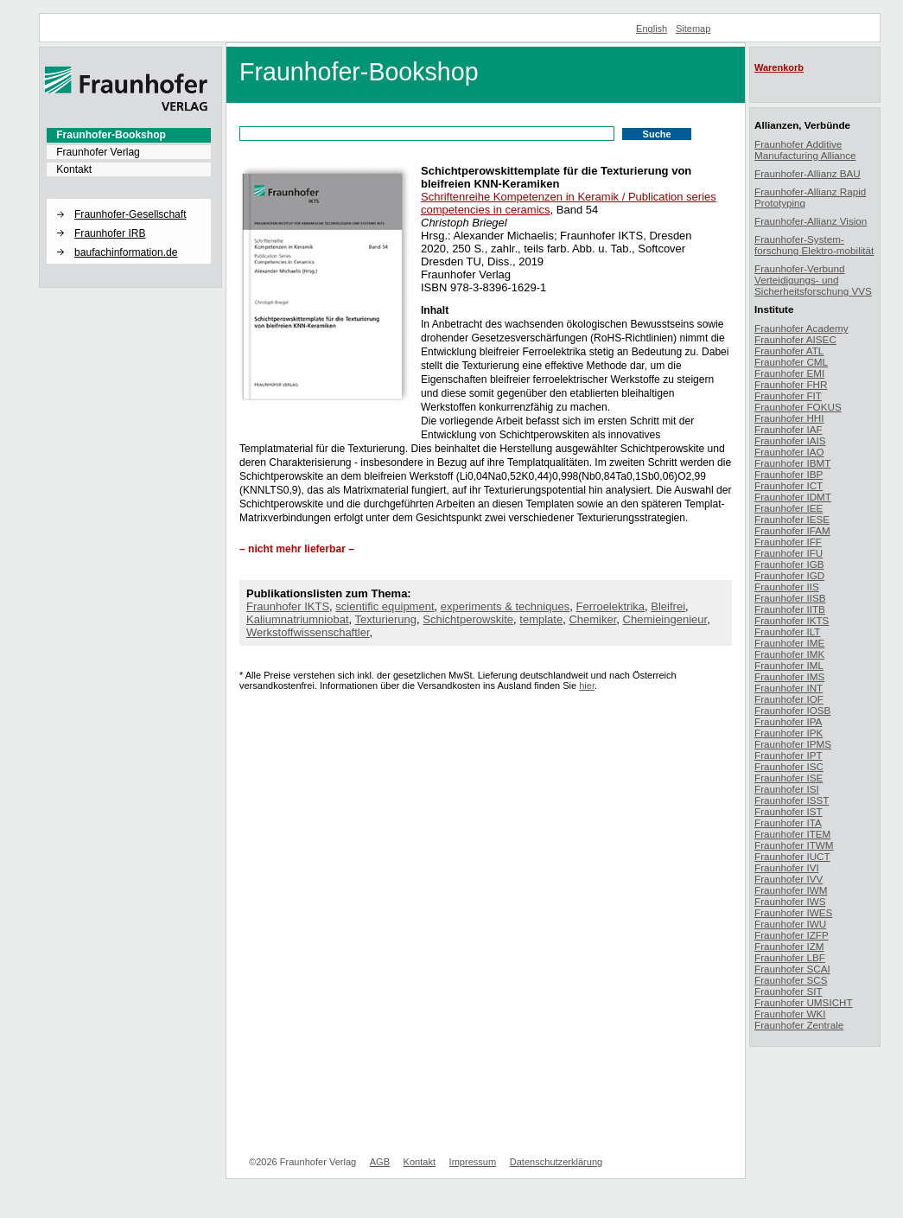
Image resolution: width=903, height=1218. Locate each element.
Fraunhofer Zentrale (798, 1024)
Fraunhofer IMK (789, 654)
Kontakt (74, 169)
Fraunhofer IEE (788, 507)
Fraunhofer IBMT (792, 463)
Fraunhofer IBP (788, 474)
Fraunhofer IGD (789, 575)
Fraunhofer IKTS (287, 606)
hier (587, 685)
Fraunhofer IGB (789, 564)
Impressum (473, 1162)
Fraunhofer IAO (789, 451)
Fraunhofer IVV (788, 878)
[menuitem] (129, 135)
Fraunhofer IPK (788, 732)
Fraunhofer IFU (788, 552)
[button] (129, 200)
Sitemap (693, 28)
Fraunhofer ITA (788, 822)
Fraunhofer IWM (790, 890)
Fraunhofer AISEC (795, 339)
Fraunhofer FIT (788, 395)
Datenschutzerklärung (556, 1162)
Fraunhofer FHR (790, 384)
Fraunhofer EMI (789, 373)
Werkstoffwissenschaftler (308, 632)
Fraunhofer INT (788, 687)
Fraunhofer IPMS (792, 743)
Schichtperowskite (468, 619)
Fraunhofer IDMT (792, 496)
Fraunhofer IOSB (792, 710)
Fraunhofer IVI (786, 867)
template (541, 619)
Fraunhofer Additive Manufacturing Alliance (805, 149)
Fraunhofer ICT (788, 485)
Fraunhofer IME (789, 642)
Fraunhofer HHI (789, 418)
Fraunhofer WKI (790, 1013)
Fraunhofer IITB (789, 609)
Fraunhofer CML (791, 361)
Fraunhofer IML (789, 665)
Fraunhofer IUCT (792, 856)
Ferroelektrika (610, 606)
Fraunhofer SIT (788, 991)
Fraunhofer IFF (788, 541)
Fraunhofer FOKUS (798, 406)
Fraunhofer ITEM (792, 833)
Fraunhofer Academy (801, 328)
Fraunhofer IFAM (792, 530)
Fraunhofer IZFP (791, 935)
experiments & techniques (505, 606)
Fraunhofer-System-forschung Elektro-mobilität (814, 244)
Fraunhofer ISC (789, 766)
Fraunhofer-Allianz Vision (810, 220)
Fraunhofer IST (788, 811)
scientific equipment (384, 606)
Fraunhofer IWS (790, 901)
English (651, 28)
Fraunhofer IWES (793, 912)
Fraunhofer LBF (789, 957)
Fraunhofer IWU (790, 923)
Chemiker (592, 619)
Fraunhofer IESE (792, 519)
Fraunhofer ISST (791, 800)
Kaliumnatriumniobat (297, 619)
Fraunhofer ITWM (794, 845)
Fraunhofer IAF (788, 429)
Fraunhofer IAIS (790, 440)
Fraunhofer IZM (789, 946)
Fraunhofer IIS (786, 586)
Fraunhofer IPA (788, 721)
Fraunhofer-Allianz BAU (807, 173)
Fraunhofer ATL (789, 350)
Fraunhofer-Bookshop (111, 135)
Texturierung (386, 619)
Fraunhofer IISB (790, 597)
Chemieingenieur (665, 619)
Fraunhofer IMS (789, 676)
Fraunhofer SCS (790, 979)
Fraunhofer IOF (789, 699)
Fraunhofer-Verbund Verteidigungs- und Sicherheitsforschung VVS (813, 280)
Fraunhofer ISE (788, 777)
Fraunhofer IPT (788, 755)
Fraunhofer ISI (786, 788)
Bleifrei (668, 606)
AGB (380, 1162)
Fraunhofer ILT (787, 631)
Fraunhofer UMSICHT (803, 1002)
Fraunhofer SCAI (792, 968)
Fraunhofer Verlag (98, 152)
